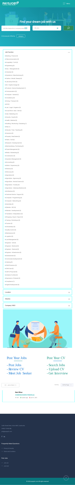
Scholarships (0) (10, 226)
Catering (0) (9, 262)
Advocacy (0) (9, 172)
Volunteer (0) (9, 72)
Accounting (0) (10, 162)
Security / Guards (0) (11, 117)
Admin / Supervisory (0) (12, 165)
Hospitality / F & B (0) (12, 62)
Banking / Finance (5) (12, 56)
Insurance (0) (9, 133)
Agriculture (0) (10, 175)
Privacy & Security (9, 448)
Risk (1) (8, 126)
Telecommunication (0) (12, 59)
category (20, 36)
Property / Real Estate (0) (13, 136)
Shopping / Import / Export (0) (14, 217)
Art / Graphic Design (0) (12, 85)
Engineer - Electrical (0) (12, 246)
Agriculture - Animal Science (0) (15, 181)
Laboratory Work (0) (11, 81)
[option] (37, 41)
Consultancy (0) (10, 98)
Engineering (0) (10, 65)
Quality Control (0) (11, 230)
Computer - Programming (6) (14, 197)
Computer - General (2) (12, 94)
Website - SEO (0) (11, 207)
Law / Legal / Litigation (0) (13, 107)
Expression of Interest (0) (13, 278)
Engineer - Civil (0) (11, 242)
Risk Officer (18, 392)
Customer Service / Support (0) (14, 194)
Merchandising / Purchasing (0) (15, 146)
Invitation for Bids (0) (12, 275)
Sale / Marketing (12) (12, 114)
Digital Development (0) (12, 284)
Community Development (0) (14, 259)
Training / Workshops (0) (13, 220)
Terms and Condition (9, 451)
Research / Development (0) (14, 143)
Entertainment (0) (11, 255)
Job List (6, 463)
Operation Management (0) (13, 159)
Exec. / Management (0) (12, 69)
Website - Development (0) (13, 210)
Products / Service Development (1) (16, 88)
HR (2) (7, 104)
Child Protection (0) (11, 265)
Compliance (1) (10, 281)
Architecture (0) (10, 191)
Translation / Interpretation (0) (14, 213)
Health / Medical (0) (11, 120)
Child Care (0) (9, 268)
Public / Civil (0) (10, 139)
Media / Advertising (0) (12, 152)
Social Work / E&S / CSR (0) (13, 110)
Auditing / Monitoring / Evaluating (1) (16, 123)
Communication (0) (11, 91)
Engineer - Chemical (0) (12, 249)
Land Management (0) (12, 239)
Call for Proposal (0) (11, 271)
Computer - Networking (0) (13, 201)
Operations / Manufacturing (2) (14, 75)
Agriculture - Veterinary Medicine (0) (16, 188)
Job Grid (6, 466)
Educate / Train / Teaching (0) (14, 130)
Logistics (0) (9, 236)
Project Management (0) (12, 149)
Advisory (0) (9, 168)
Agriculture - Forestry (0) (13, 184)
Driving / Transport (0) (12, 101)
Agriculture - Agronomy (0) (13, 178)
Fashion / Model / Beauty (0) (14, 78)
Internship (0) (9, 204)
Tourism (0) (9, 223)
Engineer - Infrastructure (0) (13, 252)
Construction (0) (10, 155)
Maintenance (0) (10, 233)
